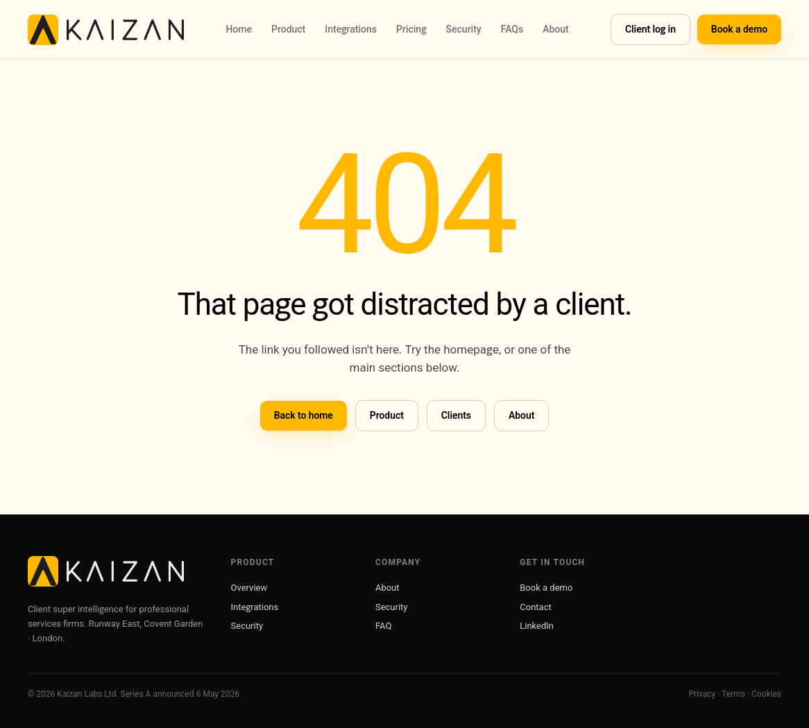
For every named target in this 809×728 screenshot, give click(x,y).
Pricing (411, 29)
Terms (733, 694)
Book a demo (739, 29)
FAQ (383, 626)
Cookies (766, 694)
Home (238, 29)
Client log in (650, 29)
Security (463, 29)
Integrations (351, 29)
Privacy (701, 694)
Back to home (303, 415)
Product (288, 29)
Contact (535, 607)
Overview (249, 587)
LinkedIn (537, 626)
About (556, 29)
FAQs (512, 29)
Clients (456, 415)
